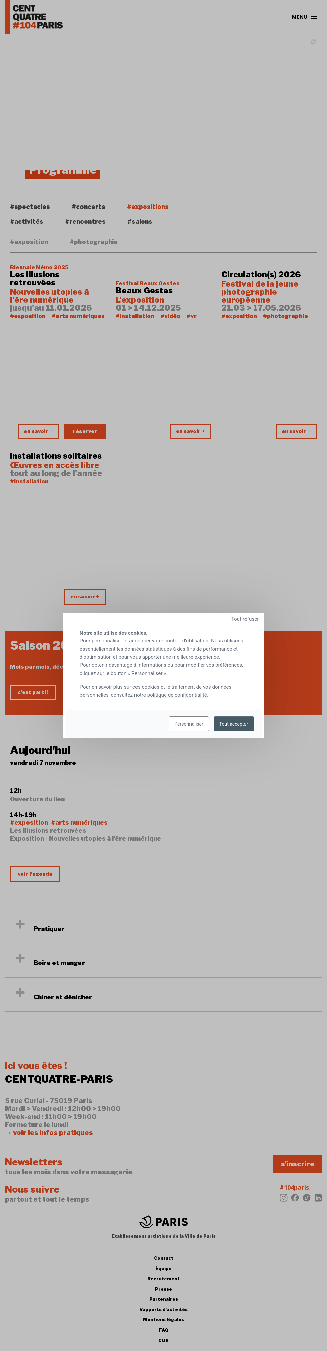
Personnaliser (188, 724)
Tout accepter (233, 724)
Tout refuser (245, 619)
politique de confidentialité (177, 695)
